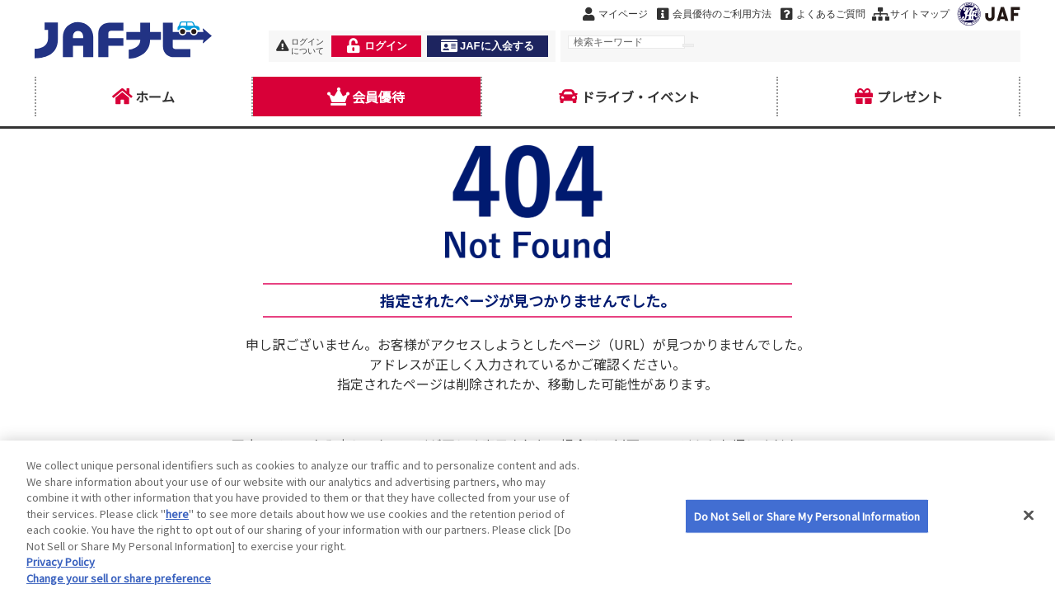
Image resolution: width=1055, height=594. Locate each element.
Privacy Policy (60, 578)
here (177, 529)
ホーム (143, 96)
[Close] (1028, 531)
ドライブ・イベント (629, 96)
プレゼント (898, 96)
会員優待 (367, 96)
